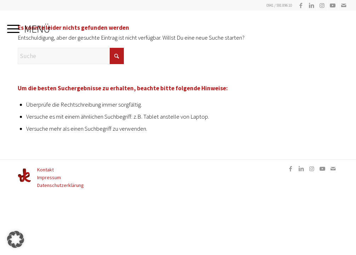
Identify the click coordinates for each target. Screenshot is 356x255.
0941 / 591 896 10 (279, 5)
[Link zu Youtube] (333, 5)
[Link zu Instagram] (322, 5)
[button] (15, 239)
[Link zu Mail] (343, 5)
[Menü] (28, 26)
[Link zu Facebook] (301, 5)
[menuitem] (28, 26)
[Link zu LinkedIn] (311, 5)
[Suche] (71, 56)
